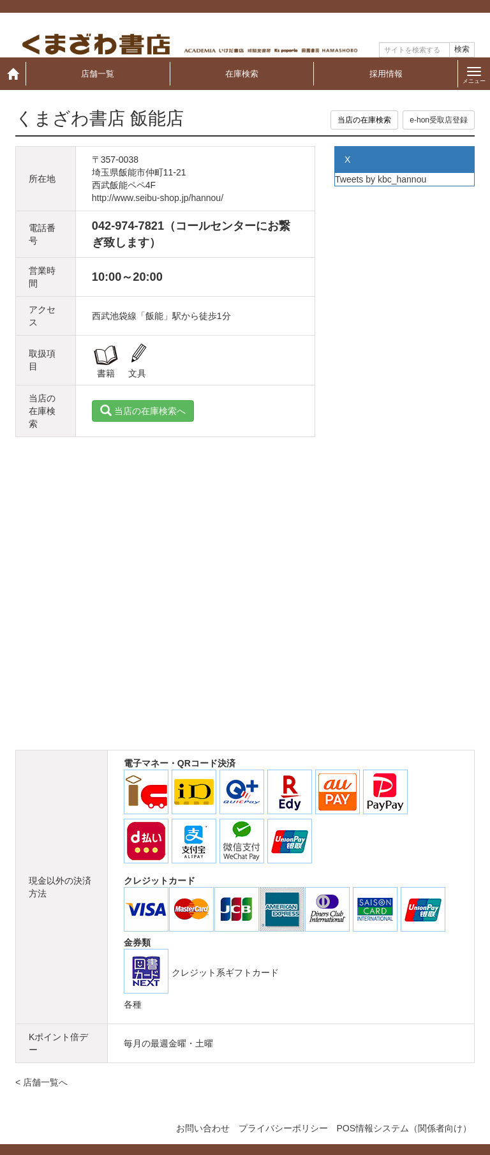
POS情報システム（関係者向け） (403, 1128)
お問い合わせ (203, 1128)
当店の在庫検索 (364, 120)
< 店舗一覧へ (41, 1082)
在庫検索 (241, 73)
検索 (462, 49)
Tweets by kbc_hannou (380, 179)
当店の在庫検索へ (143, 411)
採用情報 (386, 73)
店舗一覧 (97, 73)
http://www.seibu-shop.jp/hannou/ (157, 198)
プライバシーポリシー (283, 1128)
